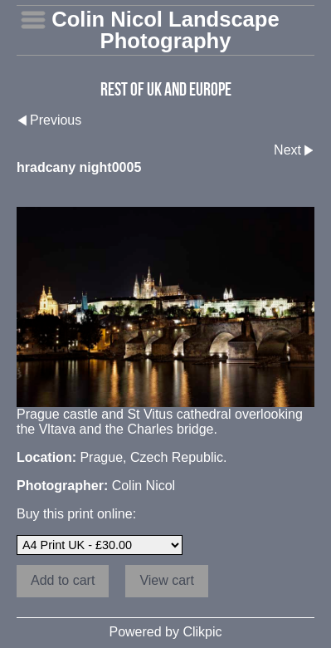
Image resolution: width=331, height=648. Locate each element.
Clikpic (202, 632)
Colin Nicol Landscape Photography (165, 29)
